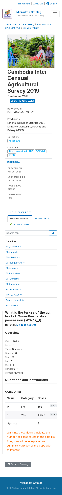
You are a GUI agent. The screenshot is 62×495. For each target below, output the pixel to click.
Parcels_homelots (15, 300)
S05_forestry (12, 278)
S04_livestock (13, 257)
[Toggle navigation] (55, 14)
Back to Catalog (18, 464)
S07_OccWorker (14, 289)
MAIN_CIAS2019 (14, 294)
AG (38, 24)
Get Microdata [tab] (19, 224)
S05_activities (13, 273)
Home (8, 24)
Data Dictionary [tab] (20, 218)
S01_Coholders (13, 246)
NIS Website (24, 3)
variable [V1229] (31, 28)
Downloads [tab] (42, 218)
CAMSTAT (38, 3)
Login (51, 3)
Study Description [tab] (21, 212)
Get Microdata (22, 100)
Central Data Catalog (23, 24)
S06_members (13, 284)
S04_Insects (12, 252)
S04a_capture (13, 268)
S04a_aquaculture (15, 262)
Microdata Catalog (28, 12)
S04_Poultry (12, 305)
